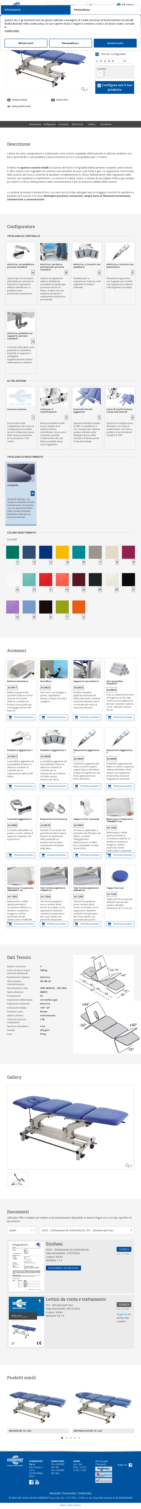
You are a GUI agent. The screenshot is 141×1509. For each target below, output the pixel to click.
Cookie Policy (85, 1494)
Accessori (63, 125)
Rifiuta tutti (26, 43)
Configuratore (49, 125)
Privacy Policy (69, 1494)
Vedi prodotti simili (19, 107)
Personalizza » (70, 43)
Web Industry (74, 1506)
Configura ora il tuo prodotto (114, 88)
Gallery (91, 125)
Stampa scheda (17, 101)
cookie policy (11, 30)
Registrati (122, 1316)
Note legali (54, 1494)
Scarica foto (59, 101)
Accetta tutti (115, 43)
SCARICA (124, 1250)
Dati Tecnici (77, 125)
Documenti (105, 125)
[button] (21, 1232)
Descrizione (35, 125)
